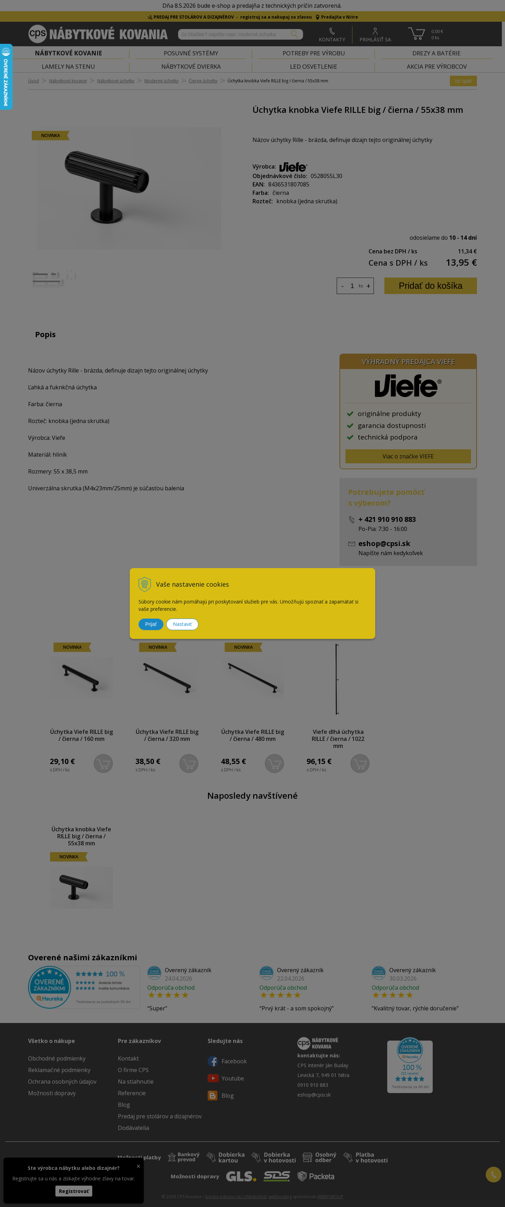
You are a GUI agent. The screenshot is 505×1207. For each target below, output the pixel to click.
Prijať (151, 624)
